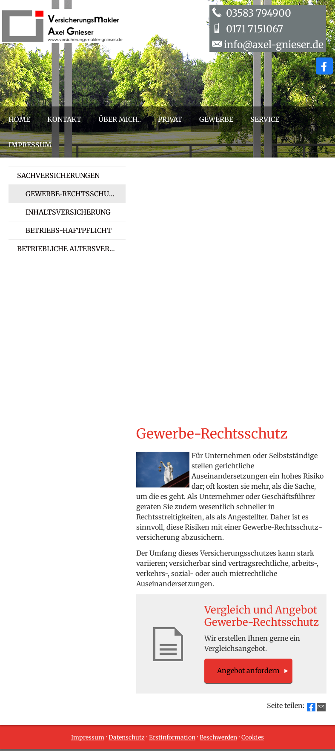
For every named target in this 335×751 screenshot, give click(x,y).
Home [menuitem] (19, 119)
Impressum (87, 737)
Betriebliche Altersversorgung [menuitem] (71, 248)
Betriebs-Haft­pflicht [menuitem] (69, 230)
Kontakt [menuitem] (64, 119)
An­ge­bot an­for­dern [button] (248, 670)
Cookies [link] (252, 737)
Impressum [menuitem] (30, 144)
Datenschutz (127, 737)
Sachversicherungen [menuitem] (58, 175)
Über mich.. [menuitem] (119, 119)
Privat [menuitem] (170, 119)
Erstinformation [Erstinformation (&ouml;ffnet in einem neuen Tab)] (172, 737)
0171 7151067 (253, 29)
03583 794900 (257, 13)
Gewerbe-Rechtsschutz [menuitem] (72, 193)
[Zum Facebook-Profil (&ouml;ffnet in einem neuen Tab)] (324, 66)
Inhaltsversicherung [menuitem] (68, 212)
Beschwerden (218, 737)
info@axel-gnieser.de (274, 44)
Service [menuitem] (264, 119)
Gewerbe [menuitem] (216, 119)
